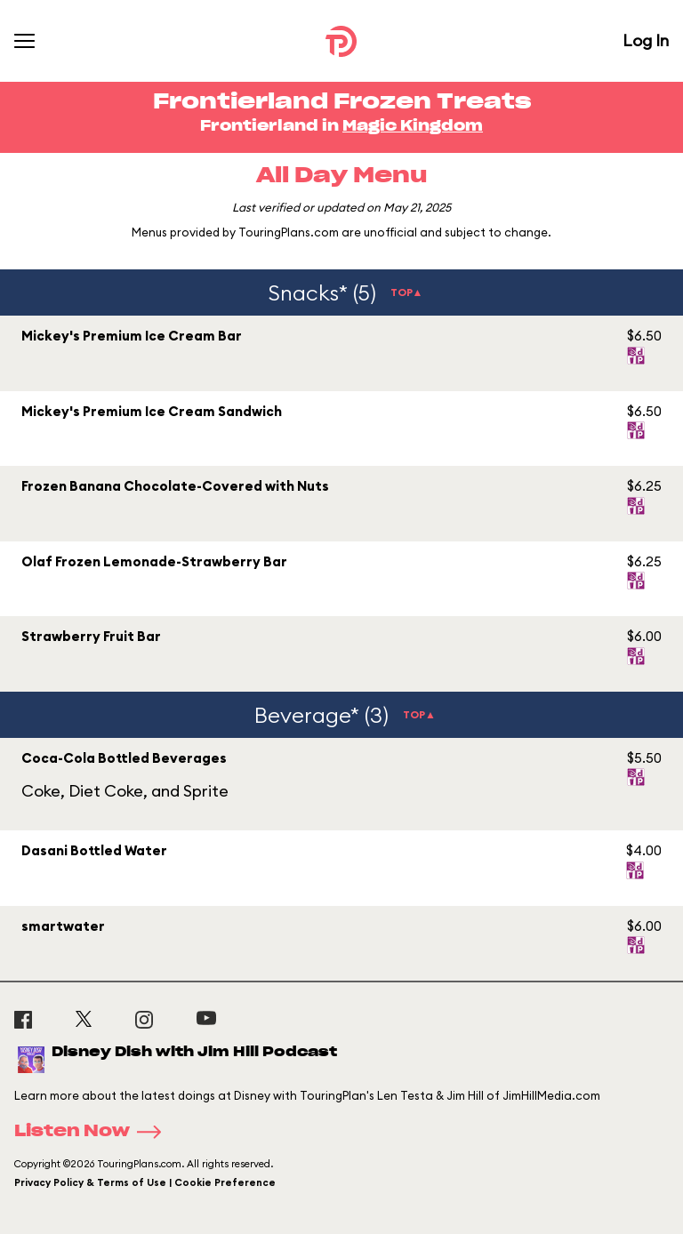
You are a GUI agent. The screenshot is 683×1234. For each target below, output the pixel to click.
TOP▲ (406, 292)
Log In (646, 40)
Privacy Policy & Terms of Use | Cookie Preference (145, 1182)
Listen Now (93, 1132)
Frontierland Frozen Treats (342, 102)
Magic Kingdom (412, 126)
